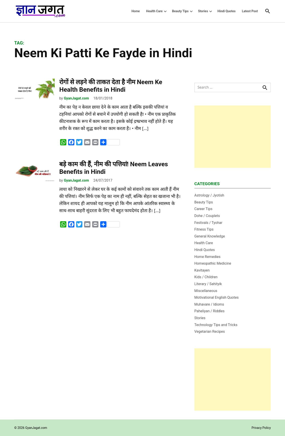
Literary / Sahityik (208, 284)
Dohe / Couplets (207, 216)
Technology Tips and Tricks (216, 325)
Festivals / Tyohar (208, 223)
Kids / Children (206, 277)
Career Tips (203, 209)
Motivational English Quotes (216, 297)
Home (135, 11)
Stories (203, 11)
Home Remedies (207, 257)
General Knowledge (209, 236)
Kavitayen (202, 270)
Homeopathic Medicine (212, 263)
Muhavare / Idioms (209, 304)
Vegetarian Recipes (209, 331)
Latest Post (250, 11)
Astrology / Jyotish (209, 195)
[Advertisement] (232, 136)
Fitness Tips (204, 229)
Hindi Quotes (227, 11)
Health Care (154, 11)
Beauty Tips (180, 11)
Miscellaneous (205, 291)
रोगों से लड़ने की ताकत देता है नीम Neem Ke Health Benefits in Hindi (110, 85)
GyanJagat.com (76, 98)
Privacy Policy (261, 428)
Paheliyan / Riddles (209, 311)
